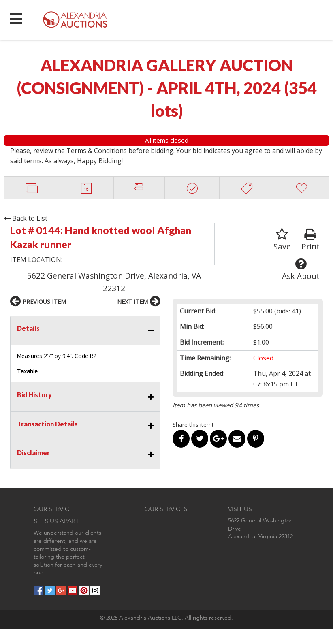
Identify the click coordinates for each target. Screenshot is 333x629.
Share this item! (193, 425)
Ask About (301, 269)
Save (282, 240)
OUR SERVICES (166, 509)
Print (310, 240)
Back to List (25, 218)
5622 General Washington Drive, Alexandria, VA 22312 (114, 282)
